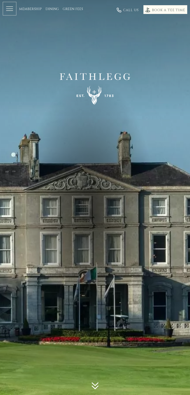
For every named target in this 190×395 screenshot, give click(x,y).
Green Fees (73, 9)
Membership (30, 9)
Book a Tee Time (165, 9)
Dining (52, 9)
